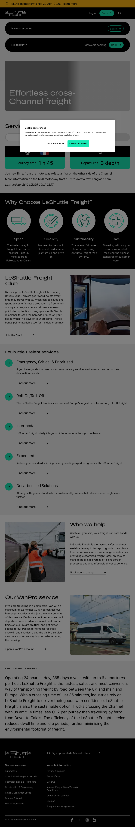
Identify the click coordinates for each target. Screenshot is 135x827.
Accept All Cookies (78, 143)
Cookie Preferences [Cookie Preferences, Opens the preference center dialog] (55, 143)
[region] (67, 136)
